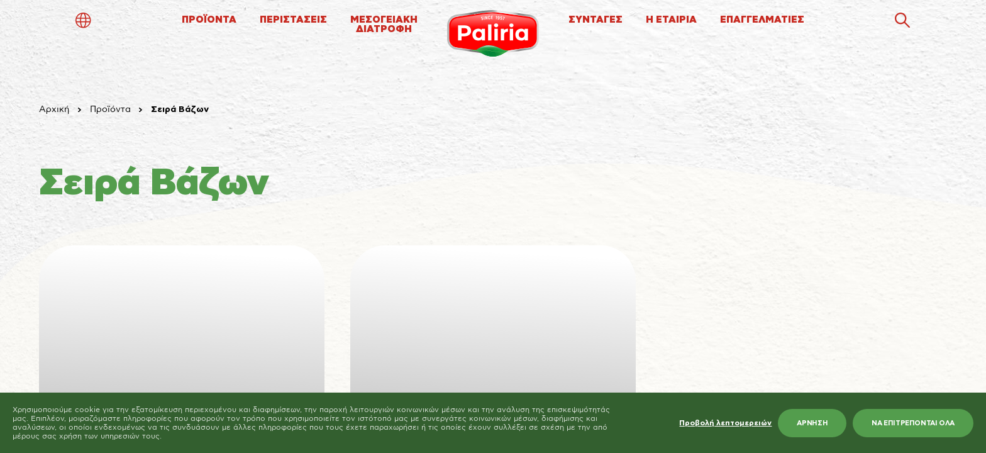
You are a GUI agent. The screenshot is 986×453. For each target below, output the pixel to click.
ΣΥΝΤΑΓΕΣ (595, 20)
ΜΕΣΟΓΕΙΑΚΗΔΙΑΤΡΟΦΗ (384, 24)
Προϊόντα (110, 109)
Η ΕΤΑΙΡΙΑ (671, 20)
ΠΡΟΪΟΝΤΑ (209, 20)
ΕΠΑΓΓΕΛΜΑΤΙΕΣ (762, 20)
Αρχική (54, 109)
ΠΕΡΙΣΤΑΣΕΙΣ (293, 20)
